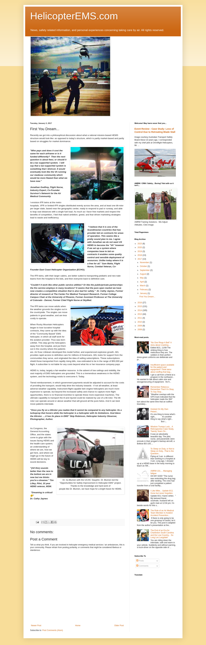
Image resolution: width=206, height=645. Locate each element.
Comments (142, 566)
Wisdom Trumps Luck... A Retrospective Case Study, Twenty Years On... (162, 429)
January (144, 293)
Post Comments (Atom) (52, 630)
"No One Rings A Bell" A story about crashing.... (161, 343)
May (142, 278)
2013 (140, 314)
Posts (140, 561)
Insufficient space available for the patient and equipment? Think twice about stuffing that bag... (162, 368)
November (145, 262)
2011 (140, 318)
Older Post (119, 625)
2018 (140, 255)
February (144, 289)
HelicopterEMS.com (74, 15)
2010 (140, 322)
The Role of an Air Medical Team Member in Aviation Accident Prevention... (162, 512)
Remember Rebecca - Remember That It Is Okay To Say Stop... (162, 389)
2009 (140, 326)
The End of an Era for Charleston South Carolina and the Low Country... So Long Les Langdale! (162, 534)
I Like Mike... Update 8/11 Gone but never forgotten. (162, 492)
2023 (140, 243)
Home (77, 625)
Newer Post (36, 625)
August (143, 274)
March (143, 285)
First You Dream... (147, 296)
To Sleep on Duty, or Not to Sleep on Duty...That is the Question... (162, 451)
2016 (140, 302)
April (142, 282)
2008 (140, 329)
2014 (140, 310)
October (144, 266)
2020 (140, 247)
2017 (140, 259)
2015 (140, 306)
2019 (140, 251)
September (145, 270)
